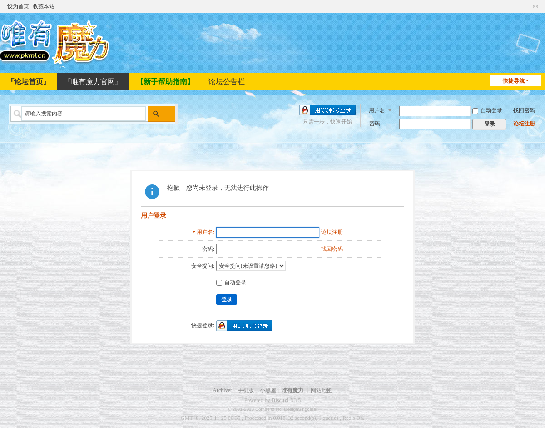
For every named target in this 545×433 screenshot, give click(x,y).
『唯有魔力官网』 (93, 81)
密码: (208, 249)
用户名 (377, 109)
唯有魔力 (292, 390)
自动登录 (487, 109)
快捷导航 (514, 81)
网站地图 (321, 390)
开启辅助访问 (527, 5)
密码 (374, 122)
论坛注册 (524, 122)
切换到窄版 (535, 5)
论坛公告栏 (226, 81)
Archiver (222, 390)
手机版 (246, 390)
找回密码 (524, 109)
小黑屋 (268, 390)
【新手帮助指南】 (165, 81)
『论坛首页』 (28, 81)
